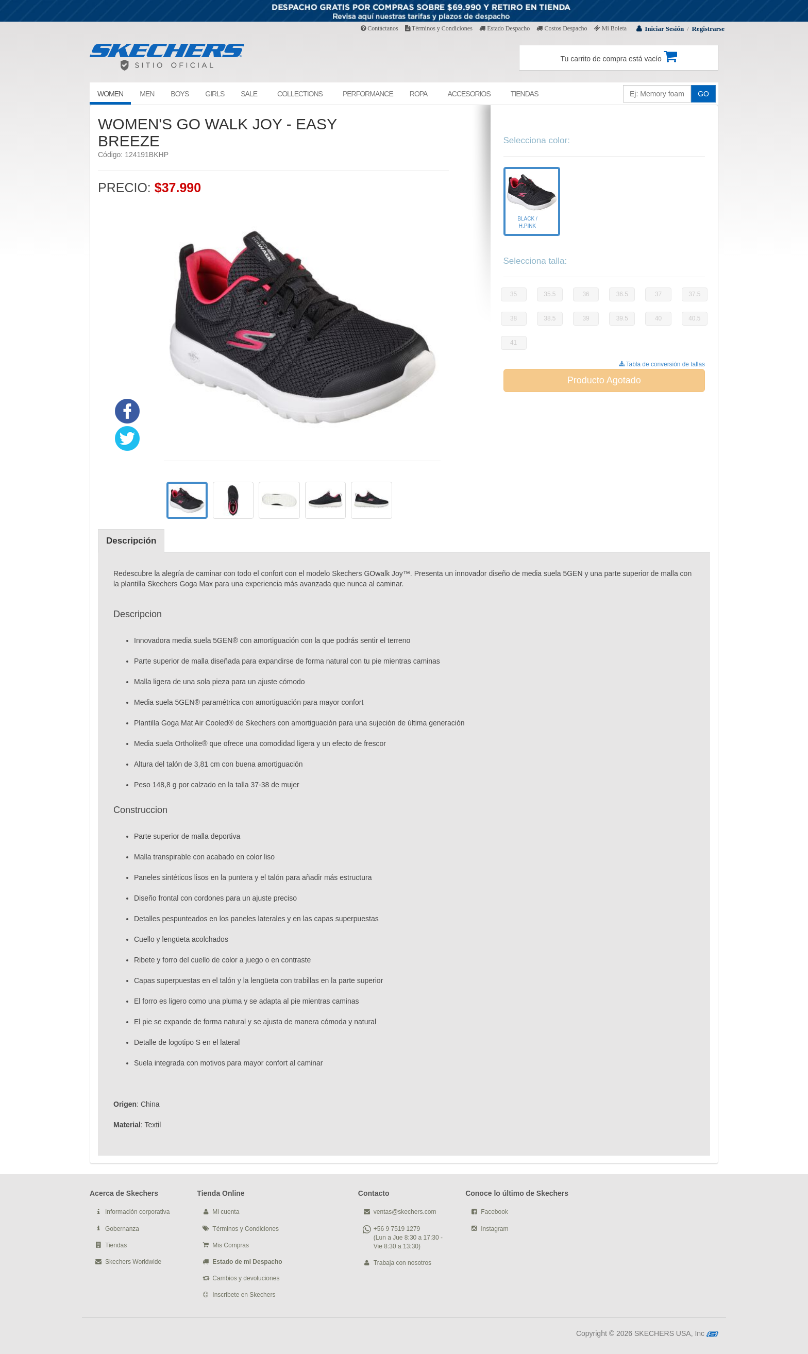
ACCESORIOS (468, 94)
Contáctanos (379, 28)
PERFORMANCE (368, 94)
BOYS (180, 94)
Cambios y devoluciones (245, 1278)
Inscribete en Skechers (243, 1294)
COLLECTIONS (300, 94)
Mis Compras (230, 1245)
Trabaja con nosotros (402, 1262)
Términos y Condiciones (439, 28)
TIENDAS (524, 94)
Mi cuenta (225, 1211)
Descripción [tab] (131, 541)
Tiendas (116, 1245)
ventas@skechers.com (405, 1211)
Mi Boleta (610, 28)
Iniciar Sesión (664, 28)
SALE (249, 94)
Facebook (494, 1211)
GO (703, 94)
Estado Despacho (504, 28)
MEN (147, 94)
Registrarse (708, 28)
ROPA (419, 94)
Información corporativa (137, 1211)
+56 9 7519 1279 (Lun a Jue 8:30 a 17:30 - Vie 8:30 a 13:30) (408, 1237)
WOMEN (110, 94)
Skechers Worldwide (133, 1261)
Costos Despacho (561, 28)
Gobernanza (122, 1228)
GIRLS (214, 94)
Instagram (494, 1228)
